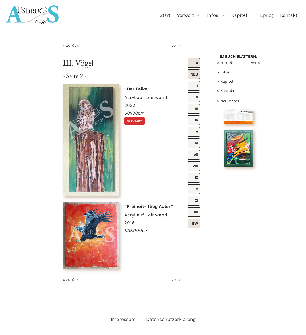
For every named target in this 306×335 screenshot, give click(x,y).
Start (165, 15)
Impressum (123, 319)
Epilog (267, 15)
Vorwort (190, 15)
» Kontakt (226, 91)
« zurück (71, 45)
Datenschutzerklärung (171, 319)
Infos (217, 15)
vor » (176, 45)
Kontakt (288, 15)
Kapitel (244, 15)
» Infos (223, 72)
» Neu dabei (228, 101)
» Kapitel (225, 81)
